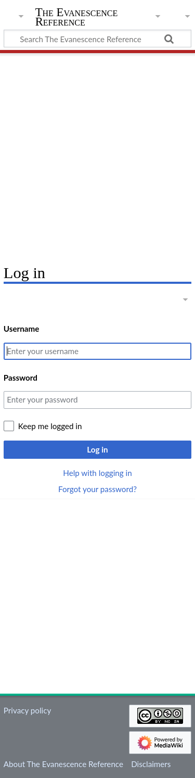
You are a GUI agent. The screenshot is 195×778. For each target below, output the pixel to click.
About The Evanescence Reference (63, 764)
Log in (97, 449)
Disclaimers (151, 764)
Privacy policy (27, 710)
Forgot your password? (97, 489)
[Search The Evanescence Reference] (97, 38)
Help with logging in (97, 473)
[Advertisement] (97, 155)
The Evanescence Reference (76, 18)
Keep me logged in (50, 426)
